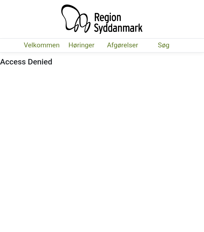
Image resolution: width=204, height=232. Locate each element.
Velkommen (41, 45)
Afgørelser (122, 45)
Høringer (81, 45)
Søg (163, 45)
